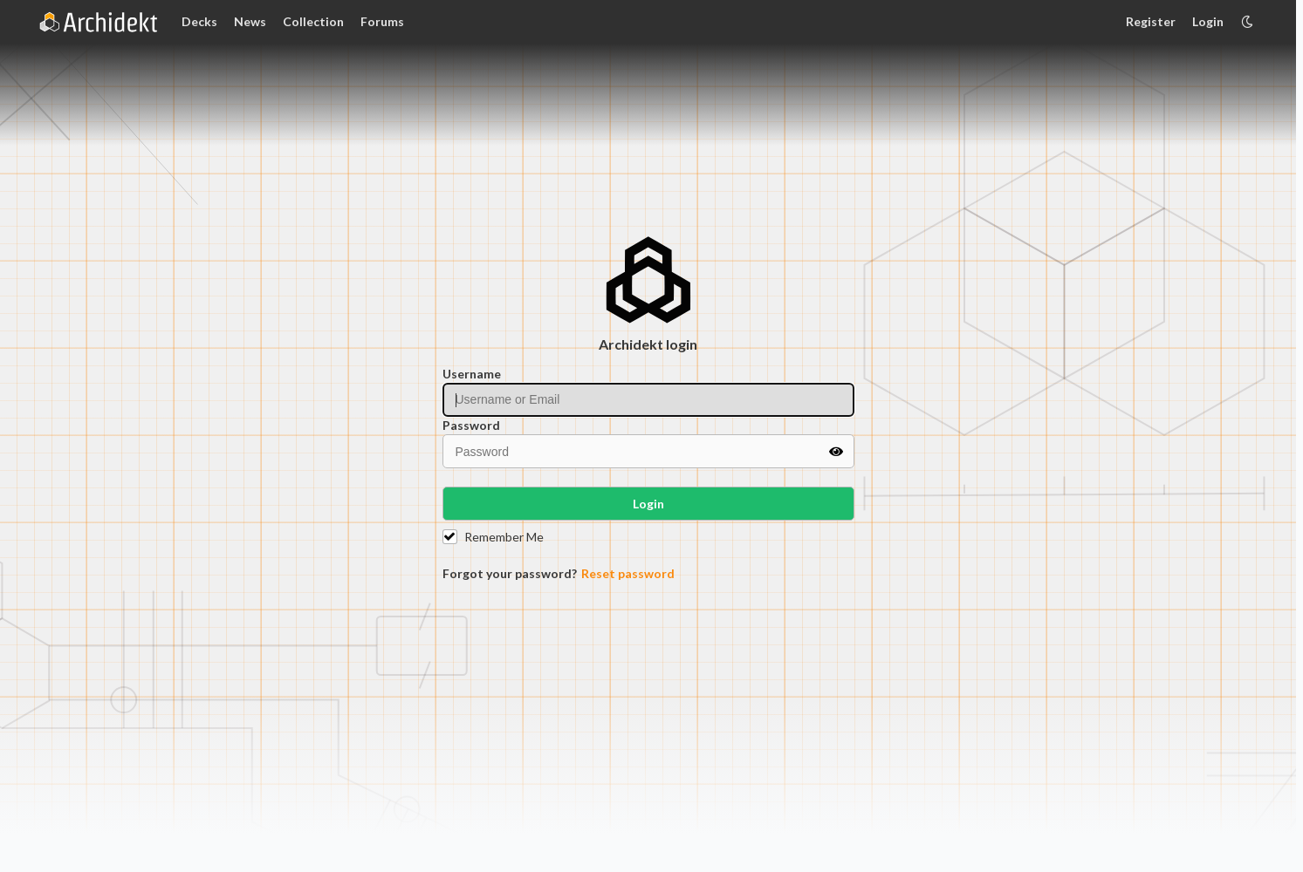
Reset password (628, 573)
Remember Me (504, 536)
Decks (199, 21)
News (250, 21)
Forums (382, 21)
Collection (313, 21)
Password (471, 425)
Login (1208, 21)
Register (1151, 21)
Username (471, 373)
